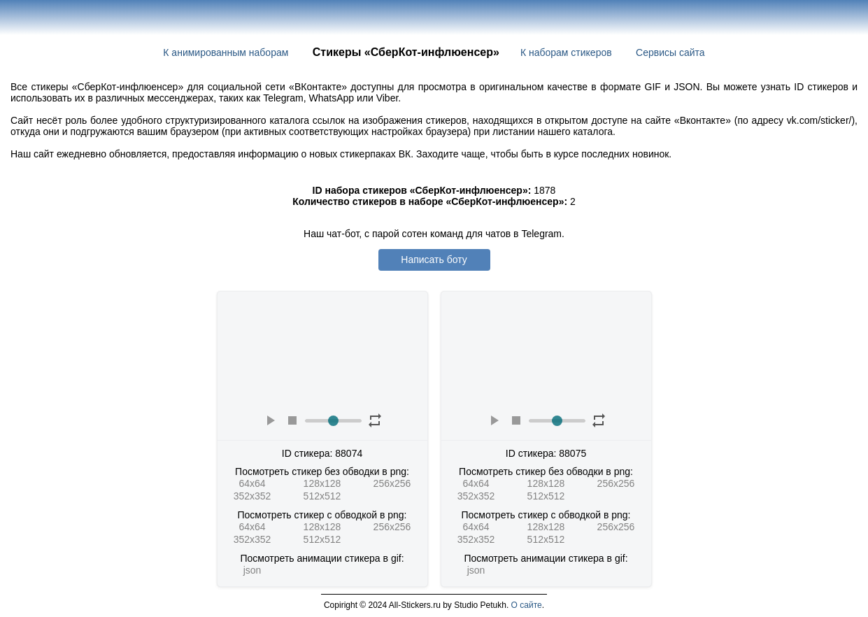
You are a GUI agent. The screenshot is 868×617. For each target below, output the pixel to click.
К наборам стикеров (566, 52)
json (252, 570)
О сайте (526, 605)
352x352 (252, 496)
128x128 (322, 483)
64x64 (252, 483)
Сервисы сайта (670, 52)
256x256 (392, 483)
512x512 (322, 496)
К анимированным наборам (225, 52)
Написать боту (434, 259)
